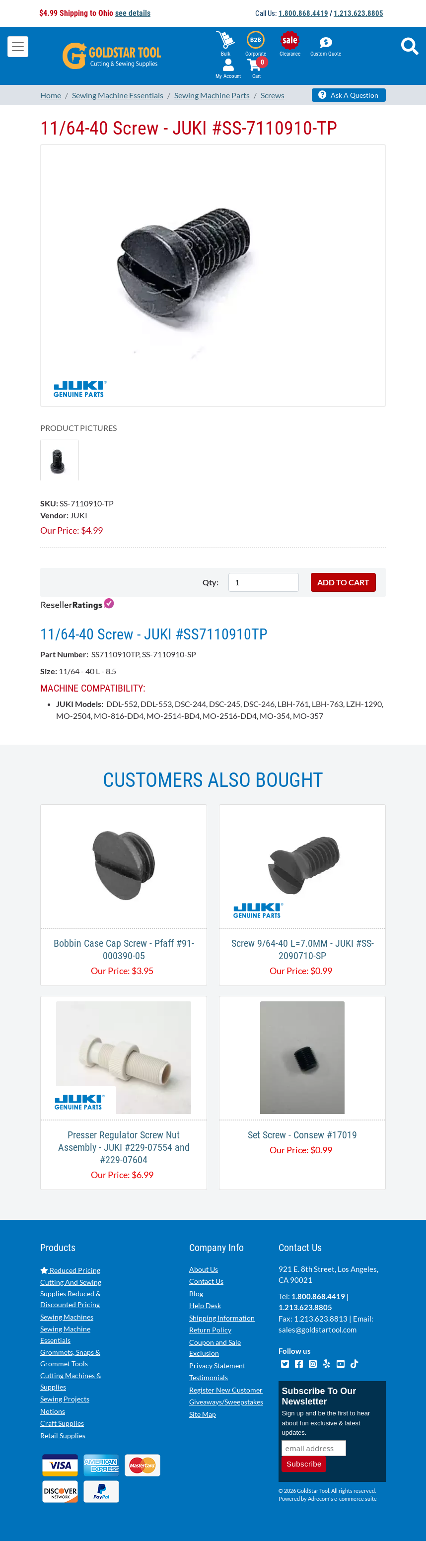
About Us (203, 1269)
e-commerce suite (355, 1498)
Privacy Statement (217, 1365)
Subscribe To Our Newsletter (319, 1396)
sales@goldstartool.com (317, 1329)
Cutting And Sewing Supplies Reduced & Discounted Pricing (70, 1293)
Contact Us (206, 1281)
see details (132, 13)
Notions (52, 1411)
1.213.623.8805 (358, 13)
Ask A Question (348, 94)
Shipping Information (222, 1318)
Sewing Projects (64, 1399)
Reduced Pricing (70, 1270)
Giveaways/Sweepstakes (226, 1402)
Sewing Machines (66, 1317)
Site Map (202, 1414)
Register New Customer (226, 1390)
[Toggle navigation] (17, 46)
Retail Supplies (62, 1435)
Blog (196, 1293)
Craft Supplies (62, 1423)
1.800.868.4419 (303, 13)
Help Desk (205, 1305)
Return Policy (210, 1330)
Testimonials (208, 1377)
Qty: (210, 582)
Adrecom (318, 1498)
